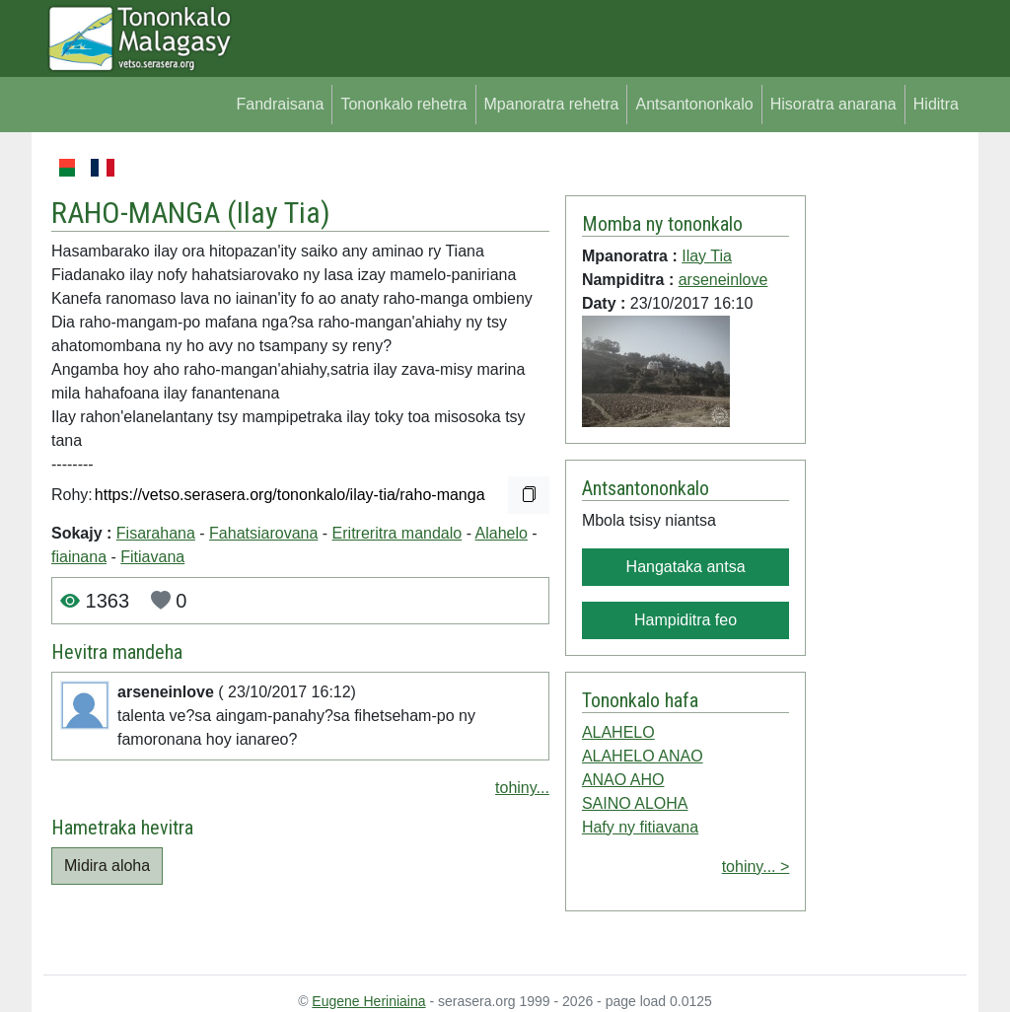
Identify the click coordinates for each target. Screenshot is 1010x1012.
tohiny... (522, 787)
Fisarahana (155, 533)
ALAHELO (618, 732)
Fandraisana (280, 104)
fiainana (79, 556)
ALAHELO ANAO (642, 756)
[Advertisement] (886, 452)
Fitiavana (152, 556)
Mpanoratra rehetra (551, 104)
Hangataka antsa (686, 566)
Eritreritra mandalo (397, 533)
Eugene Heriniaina (368, 1001)
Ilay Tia (279, 212)
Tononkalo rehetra (403, 104)
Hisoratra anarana (833, 104)
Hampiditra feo (685, 620)
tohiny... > (756, 866)
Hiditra (936, 104)
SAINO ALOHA (635, 803)
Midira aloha (107, 865)
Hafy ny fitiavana (640, 827)
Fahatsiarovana (263, 533)
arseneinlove (723, 279)
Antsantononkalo (694, 104)
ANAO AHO (623, 779)
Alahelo (501, 533)
